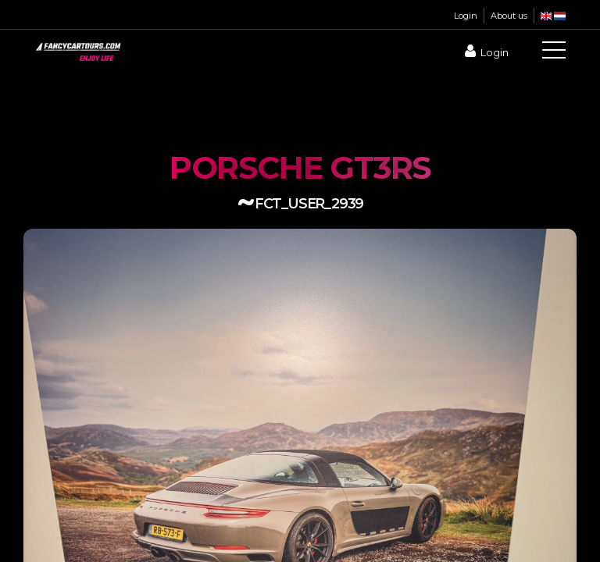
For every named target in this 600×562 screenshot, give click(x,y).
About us (509, 15)
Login (465, 15)
